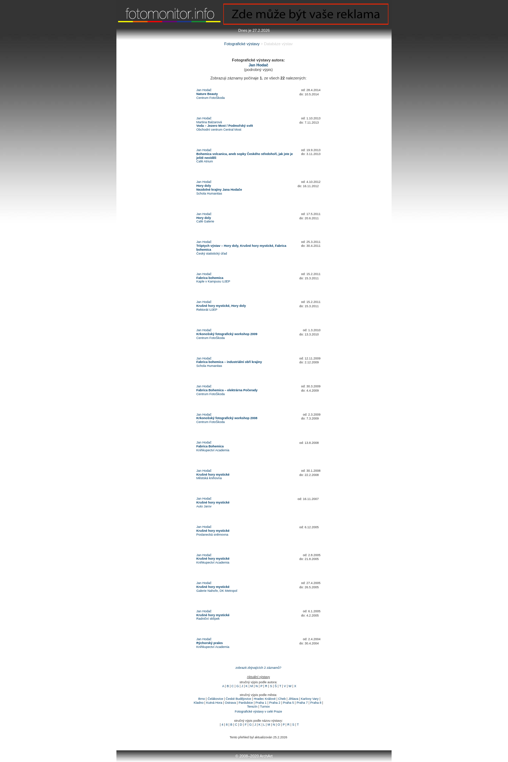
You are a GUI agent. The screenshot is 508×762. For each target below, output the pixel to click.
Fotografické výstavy (241, 44)
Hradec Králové (265, 699)
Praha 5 (288, 702)
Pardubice (245, 702)
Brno (201, 699)
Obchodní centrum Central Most (219, 129)
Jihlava (293, 699)
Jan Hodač (204, 90)
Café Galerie (205, 221)
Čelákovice (215, 699)
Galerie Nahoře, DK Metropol (216, 591)
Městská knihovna (209, 478)
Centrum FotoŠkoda (210, 98)
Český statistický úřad (211, 253)
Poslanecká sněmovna (212, 534)
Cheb (282, 699)
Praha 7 (302, 702)
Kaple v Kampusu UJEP (213, 281)
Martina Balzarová (209, 122)
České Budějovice (238, 699)
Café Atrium (204, 161)
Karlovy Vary (310, 699)
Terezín (252, 706)
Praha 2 (274, 702)
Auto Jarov (204, 506)
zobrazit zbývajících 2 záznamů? (258, 667)
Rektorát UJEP (207, 309)
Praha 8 (316, 702)
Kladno (199, 702)
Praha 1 (261, 702)
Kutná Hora (214, 702)
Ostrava (230, 702)
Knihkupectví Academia (213, 450)
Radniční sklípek (208, 618)
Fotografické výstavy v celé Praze (258, 711)
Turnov (265, 706)
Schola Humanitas (209, 193)
